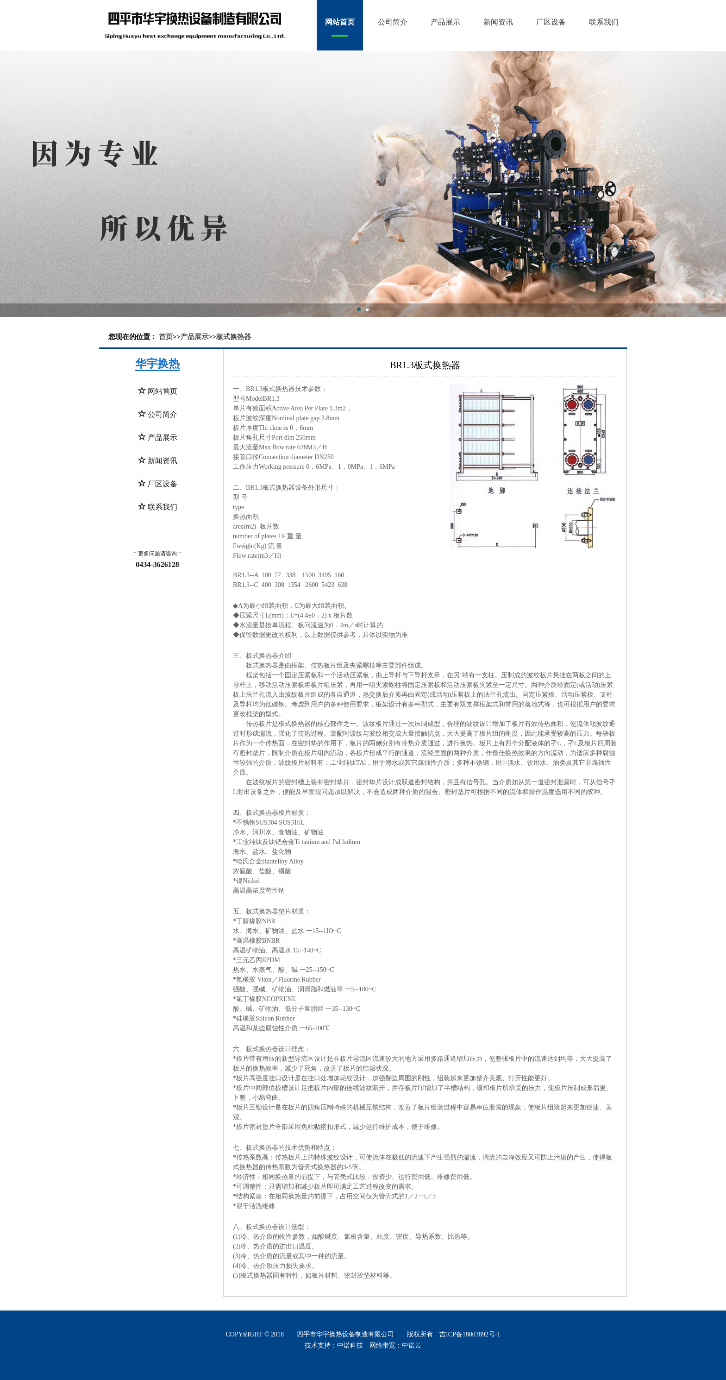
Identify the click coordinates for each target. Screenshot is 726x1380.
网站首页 (340, 22)
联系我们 (604, 22)
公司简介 (392, 22)
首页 (166, 336)
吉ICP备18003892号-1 (469, 1334)
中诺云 (411, 1345)
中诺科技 (350, 1345)
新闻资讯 (498, 22)
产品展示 (445, 22)
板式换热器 (233, 336)
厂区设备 (551, 22)
